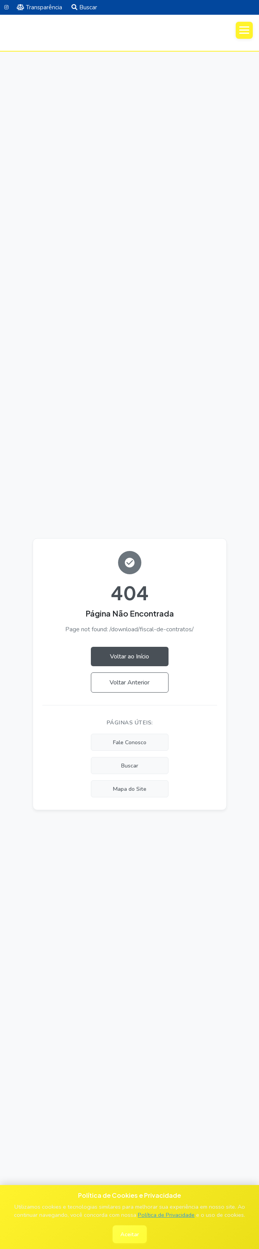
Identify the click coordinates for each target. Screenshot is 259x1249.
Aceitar (129, 1234)
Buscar (84, 7)
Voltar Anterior (129, 682)
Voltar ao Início (129, 656)
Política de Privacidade (166, 1215)
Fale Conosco (129, 742)
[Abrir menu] (244, 30)
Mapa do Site (129, 789)
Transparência (39, 7)
